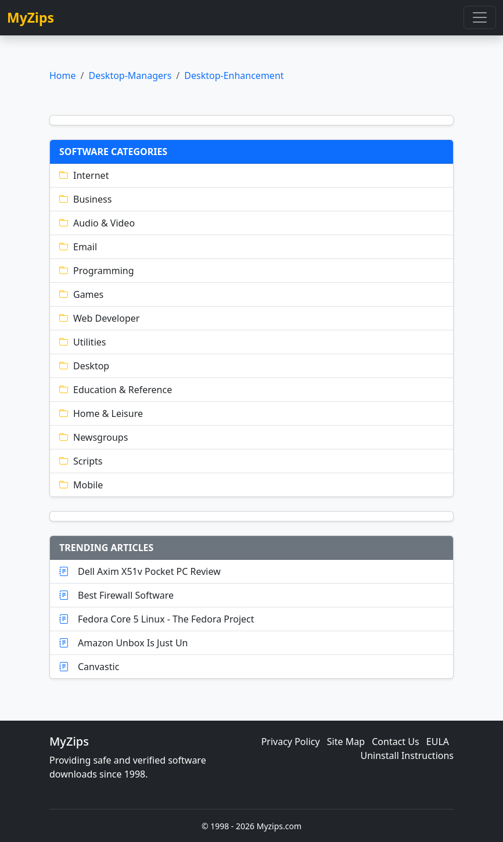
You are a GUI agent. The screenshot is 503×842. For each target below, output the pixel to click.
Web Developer (99, 318)
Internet (84, 175)
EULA (437, 741)
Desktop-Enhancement (233, 75)
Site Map (346, 741)
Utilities (82, 342)
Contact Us (395, 741)
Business (85, 199)
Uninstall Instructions (407, 755)
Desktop (84, 365)
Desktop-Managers (129, 75)
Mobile (81, 484)
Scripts (80, 461)
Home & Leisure (101, 413)
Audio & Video (97, 223)
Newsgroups (93, 437)
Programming (96, 270)
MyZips (30, 17)
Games (81, 294)
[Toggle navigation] (480, 17)
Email (78, 246)
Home (62, 75)
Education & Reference (115, 389)
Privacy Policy (290, 741)
